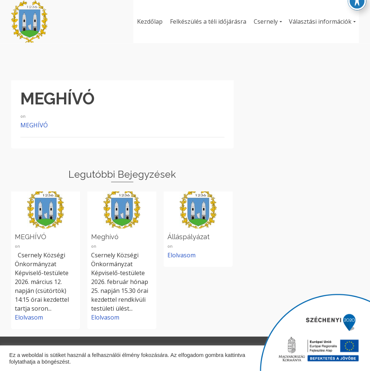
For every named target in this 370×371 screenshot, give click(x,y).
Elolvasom (29, 317)
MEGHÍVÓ (34, 125)
